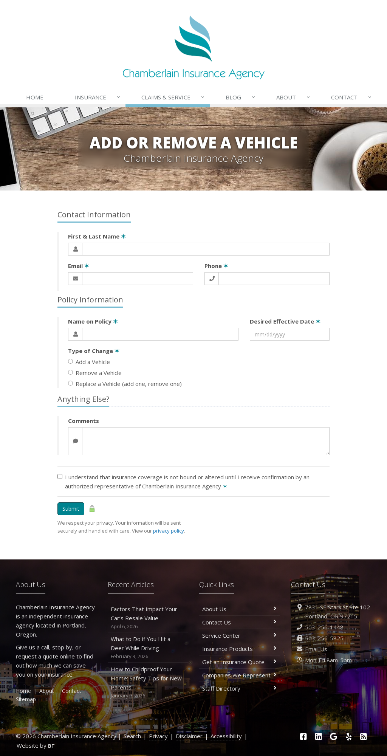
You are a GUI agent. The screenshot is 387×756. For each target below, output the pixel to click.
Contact (352, 97)
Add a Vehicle (89, 362)
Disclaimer (189, 736)
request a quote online (45, 656)
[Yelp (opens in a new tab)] (349, 736)
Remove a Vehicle (95, 372)
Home (34, 97)
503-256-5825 (324, 638)
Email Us (316, 649)
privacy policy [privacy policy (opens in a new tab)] (168, 530)
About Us (239, 609)
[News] (363, 736)
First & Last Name (97, 236)
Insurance (98, 97)
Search (132, 736)
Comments (83, 420)
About (293, 97)
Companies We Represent (239, 675)
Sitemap (26, 699)
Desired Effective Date (285, 321)
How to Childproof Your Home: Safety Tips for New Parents (148, 682)
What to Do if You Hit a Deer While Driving (148, 647)
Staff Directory (239, 688)
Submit (70, 508)
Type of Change (93, 351)
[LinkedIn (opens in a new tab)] (319, 736)
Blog (241, 97)
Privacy (158, 736)
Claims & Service (173, 97)
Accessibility (226, 736)
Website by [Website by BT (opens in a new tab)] (36, 745)
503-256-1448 (324, 627)
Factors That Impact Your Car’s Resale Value (148, 618)
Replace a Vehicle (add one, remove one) (125, 383)
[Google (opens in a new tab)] (334, 736)
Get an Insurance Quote (239, 662)
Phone (216, 266)
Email (78, 266)
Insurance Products (239, 648)
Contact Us (239, 622)
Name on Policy (93, 321)
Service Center (239, 635)
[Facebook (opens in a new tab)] (303, 736)
